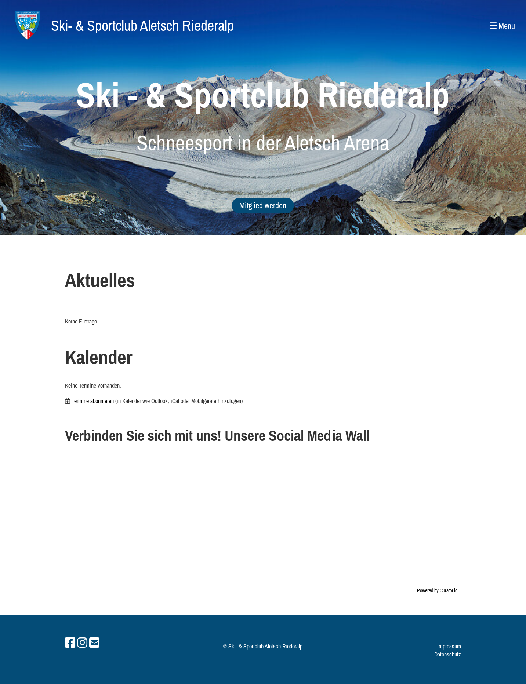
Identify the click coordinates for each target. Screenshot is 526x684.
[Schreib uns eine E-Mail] (94, 643)
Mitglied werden (262, 205)
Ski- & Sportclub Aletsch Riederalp (142, 25)
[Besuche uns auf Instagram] (82, 643)
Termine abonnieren (93, 401)
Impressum (449, 646)
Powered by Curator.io (437, 590)
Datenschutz (447, 654)
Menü (502, 25)
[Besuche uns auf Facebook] (70, 643)
